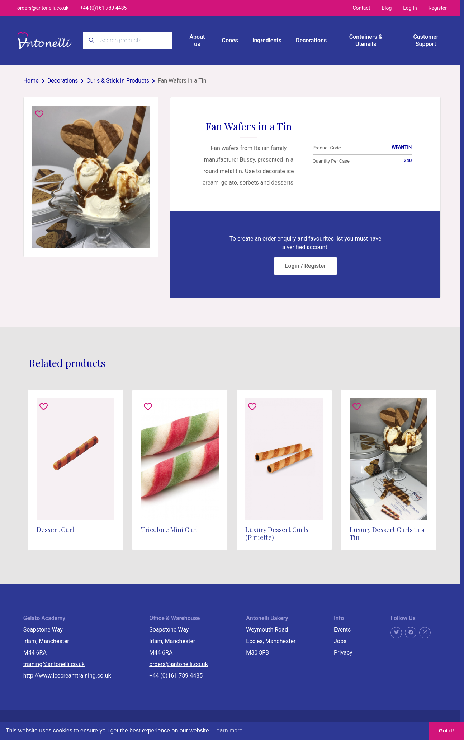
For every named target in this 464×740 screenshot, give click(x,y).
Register (438, 8)
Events (342, 629)
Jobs (340, 641)
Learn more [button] (228, 730)
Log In (410, 8)
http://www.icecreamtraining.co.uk (67, 675)
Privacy (343, 652)
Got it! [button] (446, 731)
